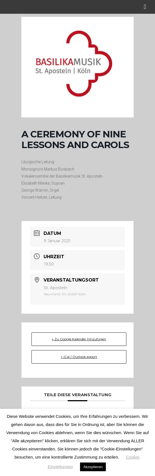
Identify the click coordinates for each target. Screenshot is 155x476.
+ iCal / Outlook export (79, 357)
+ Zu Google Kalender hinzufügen (79, 339)
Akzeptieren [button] (93, 467)
